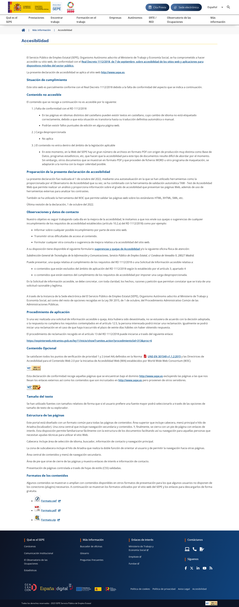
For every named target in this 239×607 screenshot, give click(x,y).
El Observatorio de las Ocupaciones (36, 561)
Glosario (84, 553)
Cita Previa (159, 7)
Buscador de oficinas (91, 546)
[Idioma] (215, 7)
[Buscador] (228, 7)
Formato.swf (49, 501)
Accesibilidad (199, 588)
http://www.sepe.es (113, 72)
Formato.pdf (48, 510)
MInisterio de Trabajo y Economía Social (141, 548)
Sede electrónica (189, 7)
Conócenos (30, 546)
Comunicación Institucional (38, 553)
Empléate (134, 556)
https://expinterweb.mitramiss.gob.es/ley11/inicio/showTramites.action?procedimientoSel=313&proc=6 (89, 340)
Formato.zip (48, 520)
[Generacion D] (71, 587)
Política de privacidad (164, 588)
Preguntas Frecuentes (91, 559)
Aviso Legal (184, 588)
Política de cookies (140, 588)
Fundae (133, 563)
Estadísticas (30, 570)
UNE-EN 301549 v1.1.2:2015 (164, 356)
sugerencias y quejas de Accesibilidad (117, 249)
